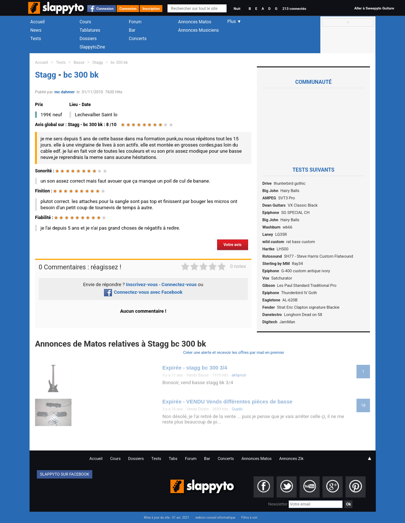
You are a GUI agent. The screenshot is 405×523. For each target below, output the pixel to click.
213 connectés (294, 9)
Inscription (151, 9)
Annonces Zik (291, 458)
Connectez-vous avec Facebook (143, 292)
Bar (132, 30)
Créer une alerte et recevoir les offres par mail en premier (233, 352)
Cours (85, 21)
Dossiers (88, 38)
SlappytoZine (92, 47)
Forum (135, 21)
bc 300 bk (119, 62)
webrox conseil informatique (215, 517)
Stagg (97, 62)
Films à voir (249, 517)
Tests (35, 38)
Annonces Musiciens (198, 30)
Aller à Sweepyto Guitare (374, 8)
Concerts (138, 38)
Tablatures (90, 30)
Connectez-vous (179, 284)
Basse (79, 62)
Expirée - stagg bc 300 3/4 (194, 368)
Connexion (104, 9)
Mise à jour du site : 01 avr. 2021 (166, 517)
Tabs (173, 458)
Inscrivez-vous (142, 284)
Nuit (237, 9)
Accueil (37, 21)
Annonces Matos (194, 21)
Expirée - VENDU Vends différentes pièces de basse (227, 402)
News (35, 30)
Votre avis (233, 244)
